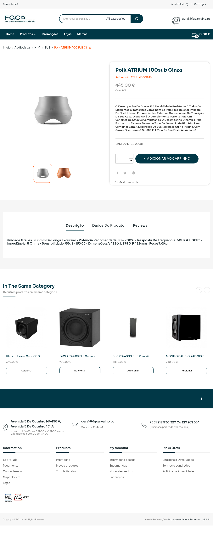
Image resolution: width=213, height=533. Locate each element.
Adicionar (26, 378)
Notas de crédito (120, 479)
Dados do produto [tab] (108, 233)
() (179, 4)
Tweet (127, 183)
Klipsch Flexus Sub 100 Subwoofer (26, 363)
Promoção (63, 467)
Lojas (6, 490)
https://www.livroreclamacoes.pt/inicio (189, 526)
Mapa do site (11, 484)
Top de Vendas (66, 479)
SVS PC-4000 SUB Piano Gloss (133, 363)
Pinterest (136, 183)
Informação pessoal (122, 467)
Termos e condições (176, 473)
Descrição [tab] (71, 233)
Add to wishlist (127, 193)
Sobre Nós (10, 467)
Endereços (116, 484)
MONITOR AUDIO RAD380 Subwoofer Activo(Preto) (186, 363)
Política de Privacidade (178, 479)
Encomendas (118, 473)
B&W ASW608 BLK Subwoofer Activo (79, 363)
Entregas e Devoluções (178, 467)
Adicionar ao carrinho (152, 169)
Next (105, 111)
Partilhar (118, 183)
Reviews (144, 233)
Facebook (201, 406)
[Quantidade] (122, 158)
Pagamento (11, 473)
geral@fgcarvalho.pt (196, 18)
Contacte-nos (12, 479)
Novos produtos (67, 473)
